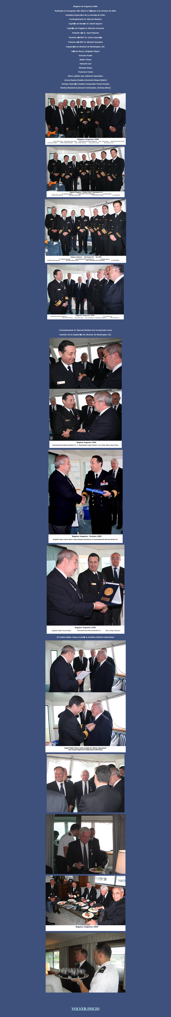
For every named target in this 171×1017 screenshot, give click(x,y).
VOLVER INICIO (85, 1009)
